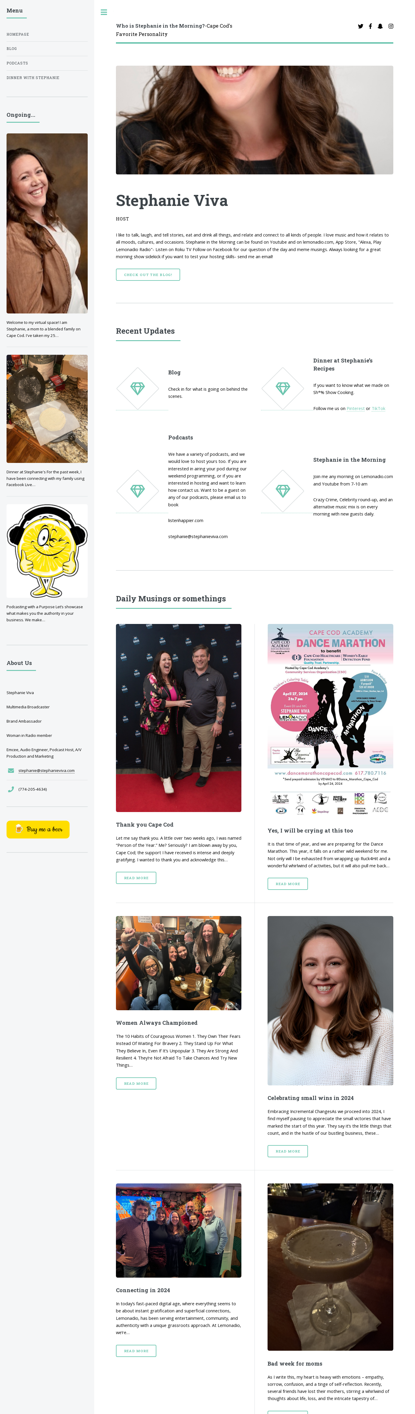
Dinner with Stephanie (33, 77)
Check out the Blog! (148, 274)
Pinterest (356, 408)
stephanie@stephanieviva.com (46, 770)
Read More (136, 878)
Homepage (18, 34)
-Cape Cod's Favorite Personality (174, 30)
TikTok (378, 408)
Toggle (104, 12)
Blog (12, 48)
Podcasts (17, 63)
